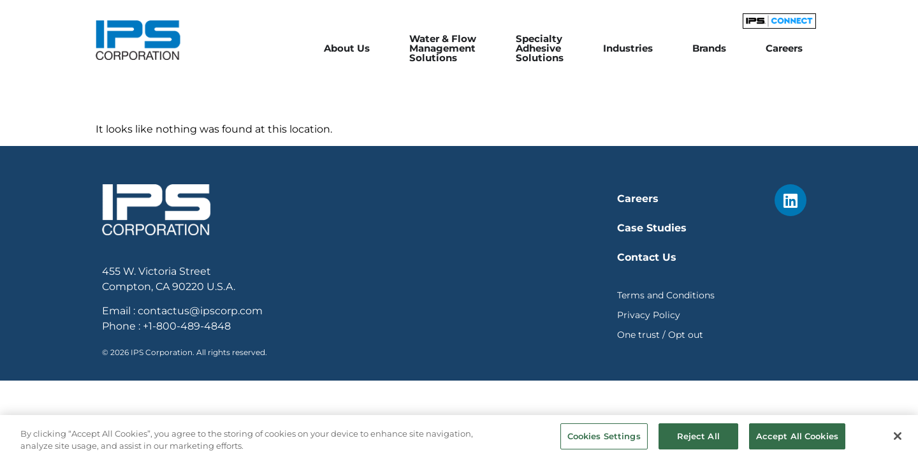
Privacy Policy (648, 315)
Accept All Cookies (797, 442)
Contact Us (646, 257)
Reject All (698, 442)
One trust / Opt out (660, 334)
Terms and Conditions (666, 295)
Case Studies (652, 228)
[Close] (898, 442)
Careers (638, 199)
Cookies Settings (604, 442)
